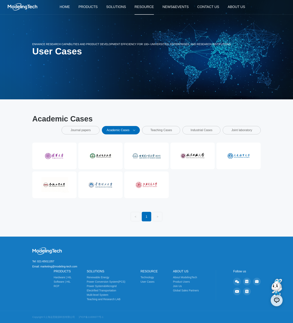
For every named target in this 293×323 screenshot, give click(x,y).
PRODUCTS (88, 7)
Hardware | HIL (63, 277)
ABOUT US (236, 7)
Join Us (177, 286)
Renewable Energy (98, 277)
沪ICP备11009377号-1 (91, 317)
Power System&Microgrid (101, 286)
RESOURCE (144, 7)
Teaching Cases (161, 130)
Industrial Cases (201, 130)
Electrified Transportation (101, 290)
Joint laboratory (241, 130)
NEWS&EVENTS (175, 7)
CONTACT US (208, 7)
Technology (147, 277)
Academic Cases (121, 130)
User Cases (147, 281)
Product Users (181, 281)
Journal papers (80, 130)
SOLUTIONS (116, 7)
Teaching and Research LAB (103, 299)
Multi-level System (97, 294)
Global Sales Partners (186, 290)
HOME (65, 7)
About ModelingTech (185, 277)
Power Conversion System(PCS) (106, 281)
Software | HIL (62, 281)
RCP (56, 286)
